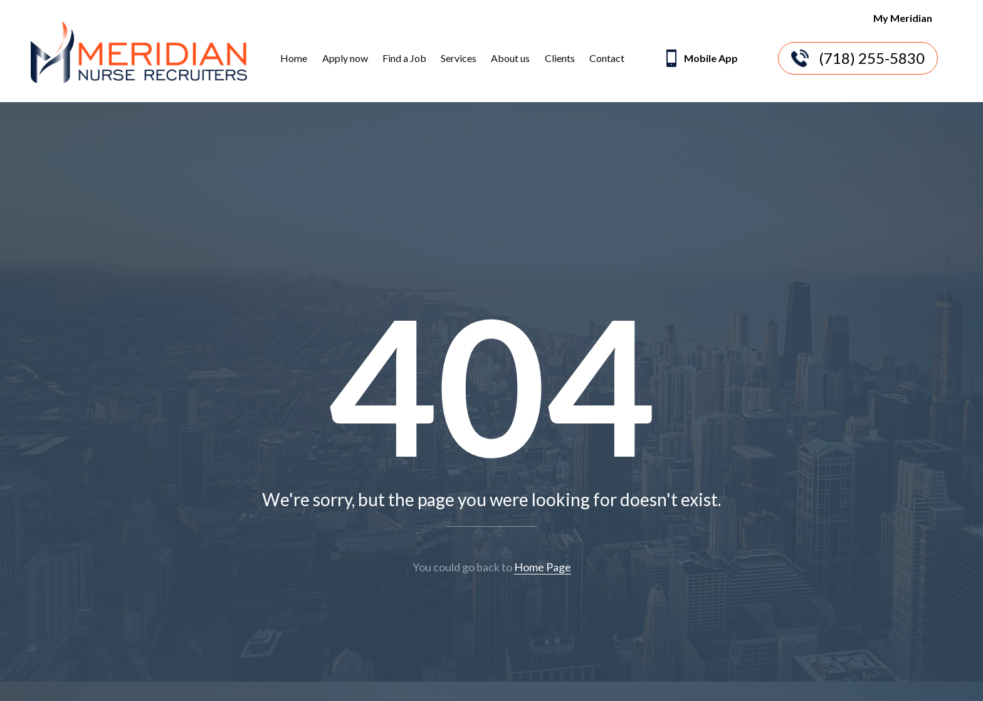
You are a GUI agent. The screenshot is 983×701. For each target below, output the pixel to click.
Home (293, 58)
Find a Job (404, 58)
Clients (560, 58)
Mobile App (700, 59)
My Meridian (902, 18)
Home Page (542, 567)
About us (510, 58)
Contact (606, 58)
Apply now (345, 58)
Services (458, 58)
